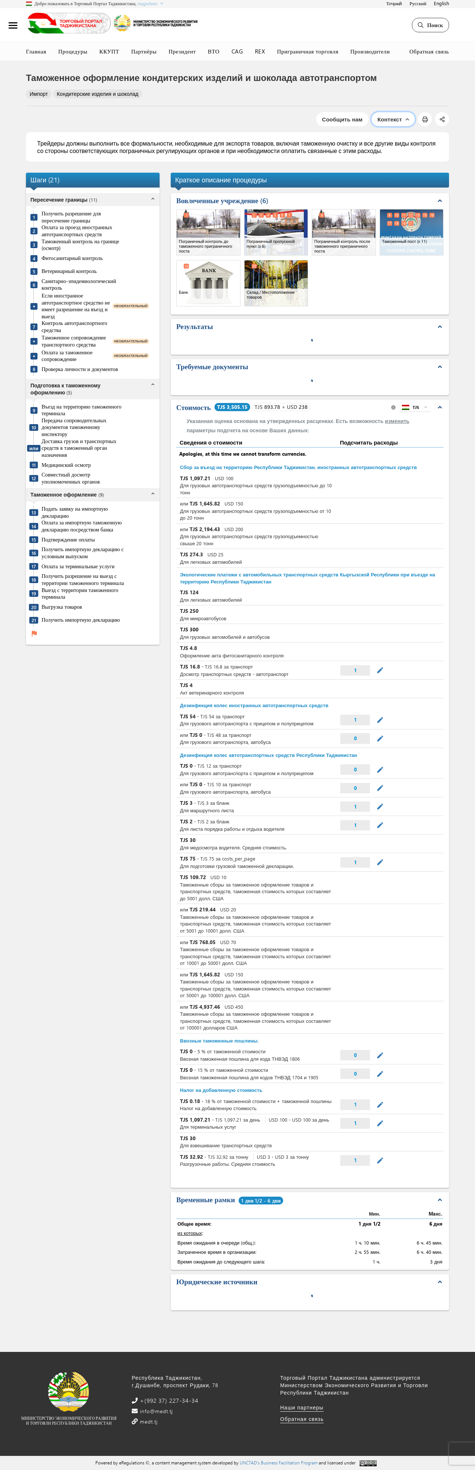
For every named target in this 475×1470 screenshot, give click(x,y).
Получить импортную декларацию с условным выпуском (83, 553)
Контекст (393, 119)
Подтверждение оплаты (68, 539)
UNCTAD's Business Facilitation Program (279, 1463)
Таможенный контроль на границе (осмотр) (80, 245)
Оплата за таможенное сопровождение (67, 356)
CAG (237, 51)
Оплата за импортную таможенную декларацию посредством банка (82, 526)
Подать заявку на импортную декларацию (75, 512)
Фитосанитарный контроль (72, 258)
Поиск (430, 25)
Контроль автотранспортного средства (74, 327)
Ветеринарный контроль (69, 271)
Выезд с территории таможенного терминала (80, 594)
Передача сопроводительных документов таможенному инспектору (74, 427)
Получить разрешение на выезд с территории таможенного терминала (83, 579)
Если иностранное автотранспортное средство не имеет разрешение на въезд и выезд (76, 306)
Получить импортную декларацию (81, 620)
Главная (36, 51)
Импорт (39, 93)
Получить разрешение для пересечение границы (71, 217)
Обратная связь (429, 51)
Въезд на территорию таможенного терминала (81, 410)
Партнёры (144, 51)
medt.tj (148, 1421)
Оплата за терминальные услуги (78, 566)
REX (260, 51)
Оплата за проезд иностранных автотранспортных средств (77, 231)
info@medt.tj (155, 1411)
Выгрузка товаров (62, 607)
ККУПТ (109, 51)
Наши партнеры (302, 1407)
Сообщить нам (342, 119)
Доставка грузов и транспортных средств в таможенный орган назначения (79, 448)
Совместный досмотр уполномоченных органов (71, 478)
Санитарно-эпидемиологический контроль (79, 285)
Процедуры (73, 51)
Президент (182, 51)
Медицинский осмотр (66, 465)
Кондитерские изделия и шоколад (97, 93)
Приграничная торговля (307, 51)
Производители (370, 51)
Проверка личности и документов (80, 369)
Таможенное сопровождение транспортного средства (74, 341)
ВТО (214, 51)
